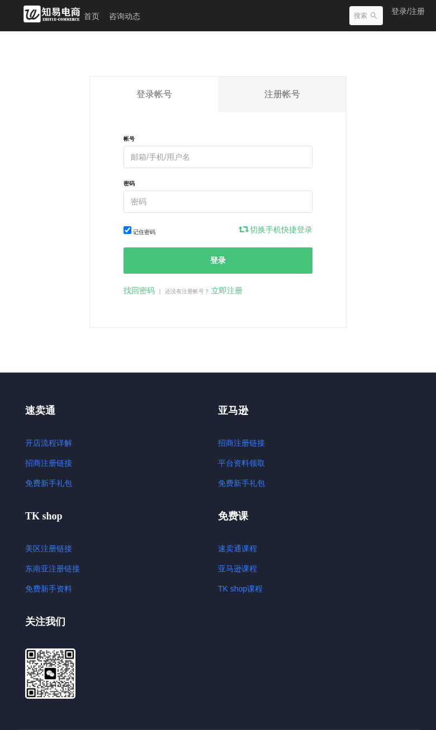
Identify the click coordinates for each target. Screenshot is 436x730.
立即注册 (227, 290)
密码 (129, 183)
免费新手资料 (48, 588)
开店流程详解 (48, 442)
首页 (91, 16)
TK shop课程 (240, 588)
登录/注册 (408, 11)
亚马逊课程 (237, 568)
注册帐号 (282, 94)
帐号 (129, 139)
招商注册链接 (48, 463)
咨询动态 (124, 16)
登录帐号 (154, 94)
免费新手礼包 (48, 483)
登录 (218, 260)
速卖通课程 (237, 548)
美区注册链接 (48, 548)
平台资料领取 (241, 463)
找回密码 (139, 290)
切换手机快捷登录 (276, 229)
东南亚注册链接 (52, 568)
